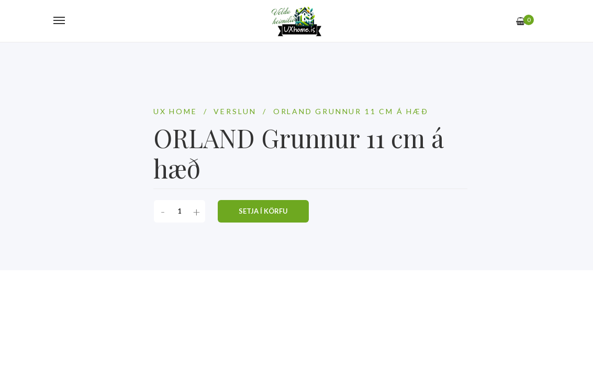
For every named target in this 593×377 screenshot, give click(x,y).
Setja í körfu (263, 211)
